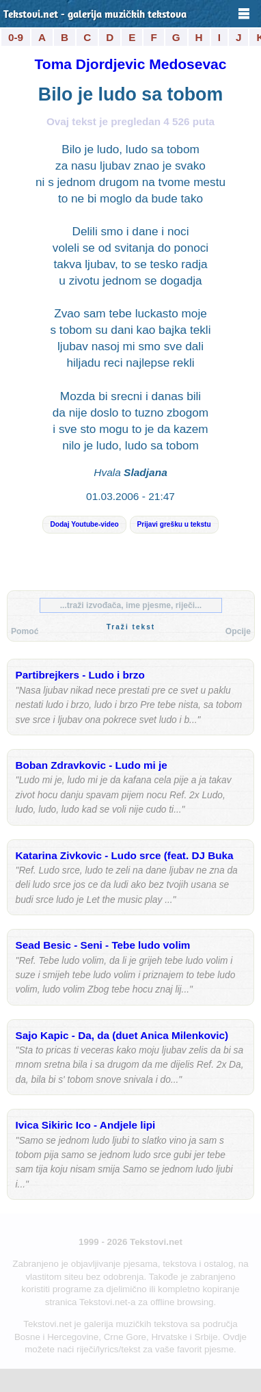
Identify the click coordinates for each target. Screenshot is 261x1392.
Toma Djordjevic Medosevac (131, 64)
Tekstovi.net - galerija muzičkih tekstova (95, 15)
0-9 (15, 37)
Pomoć (24, 631)
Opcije (238, 631)
